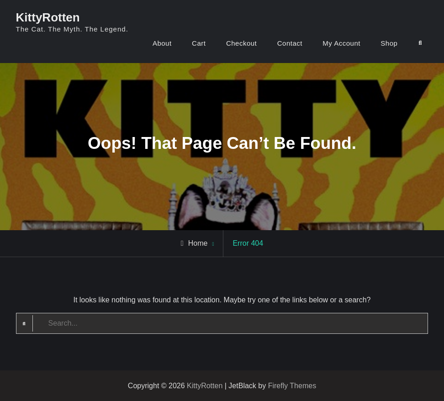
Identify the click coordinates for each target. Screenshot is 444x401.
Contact (289, 43)
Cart (199, 43)
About (162, 43)
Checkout (241, 43)
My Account (341, 43)
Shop (389, 43)
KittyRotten (48, 17)
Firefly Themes (292, 386)
